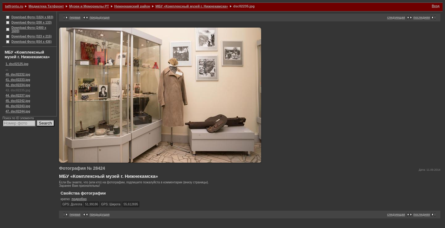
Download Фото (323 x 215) (31, 36)
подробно (79, 199)
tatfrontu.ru (14, 6)
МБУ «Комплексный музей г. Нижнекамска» (191, 6)
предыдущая (100, 17)
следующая (396, 17)
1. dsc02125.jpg (17, 64)
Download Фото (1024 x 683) (32, 17)
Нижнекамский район (132, 6)
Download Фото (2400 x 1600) (28, 29)
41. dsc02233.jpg (18, 79)
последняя (421, 17)
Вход (435, 6)
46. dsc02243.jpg (18, 106)
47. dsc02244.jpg (18, 111)
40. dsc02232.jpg (18, 74)
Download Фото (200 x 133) (31, 22)
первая (75, 17)
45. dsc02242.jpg (18, 101)
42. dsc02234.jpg (18, 85)
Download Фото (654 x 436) (31, 41)
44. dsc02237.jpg (18, 95)
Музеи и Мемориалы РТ (89, 6)
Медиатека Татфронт (46, 6)
